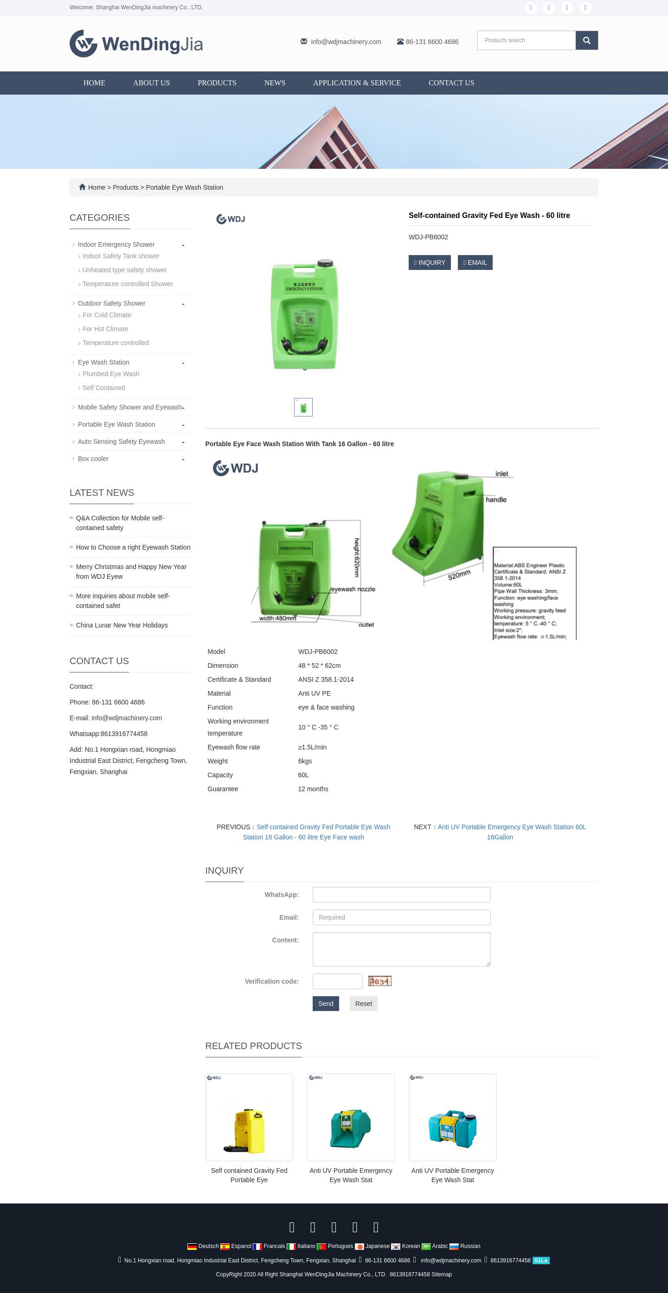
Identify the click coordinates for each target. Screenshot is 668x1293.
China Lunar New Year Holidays (122, 625)
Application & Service (357, 83)
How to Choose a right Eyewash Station (133, 547)
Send (326, 1003)
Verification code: (272, 981)
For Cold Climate (107, 315)
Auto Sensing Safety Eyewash (121, 441)
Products (217, 83)
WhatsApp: (281, 894)
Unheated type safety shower (125, 270)
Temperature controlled (116, 342)
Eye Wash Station (103, 362)
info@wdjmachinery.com (346, 41)
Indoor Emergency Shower (116, 244)
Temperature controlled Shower (128, 284)
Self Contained (104, 387)
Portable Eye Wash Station (184, 187)
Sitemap (441, 1274)
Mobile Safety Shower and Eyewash (130, 407)
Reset (364, 1003)
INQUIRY (429, 262)
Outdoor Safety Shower (112, 303)
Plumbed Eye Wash (111, 374)
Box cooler (93, 458)
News (274, 83)
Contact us (451, 83)
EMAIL (475, 262)
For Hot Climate (105, 329)
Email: (289, 917)
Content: (285, 940)
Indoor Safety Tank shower (121, 256)
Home (94, 83)
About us (151, 83)
